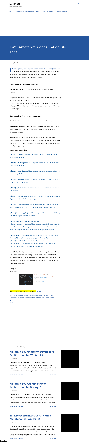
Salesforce (14, 4)
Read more (53, 375)
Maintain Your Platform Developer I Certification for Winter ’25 (32, 353)
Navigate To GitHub (62, 11)
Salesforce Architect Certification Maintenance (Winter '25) (30, 417)
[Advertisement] (44, 25)
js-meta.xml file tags (19, 295)
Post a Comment (18, 375)
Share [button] (11, 302)
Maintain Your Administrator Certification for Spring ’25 (28, 385)
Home (10, 11)
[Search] (73, 4)
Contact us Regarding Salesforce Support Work (27, 11)
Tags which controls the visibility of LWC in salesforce (39, 297)
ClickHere (39, 291)
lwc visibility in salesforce (17, 297)
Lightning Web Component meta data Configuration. (39, 295)
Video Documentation (48, 11)
